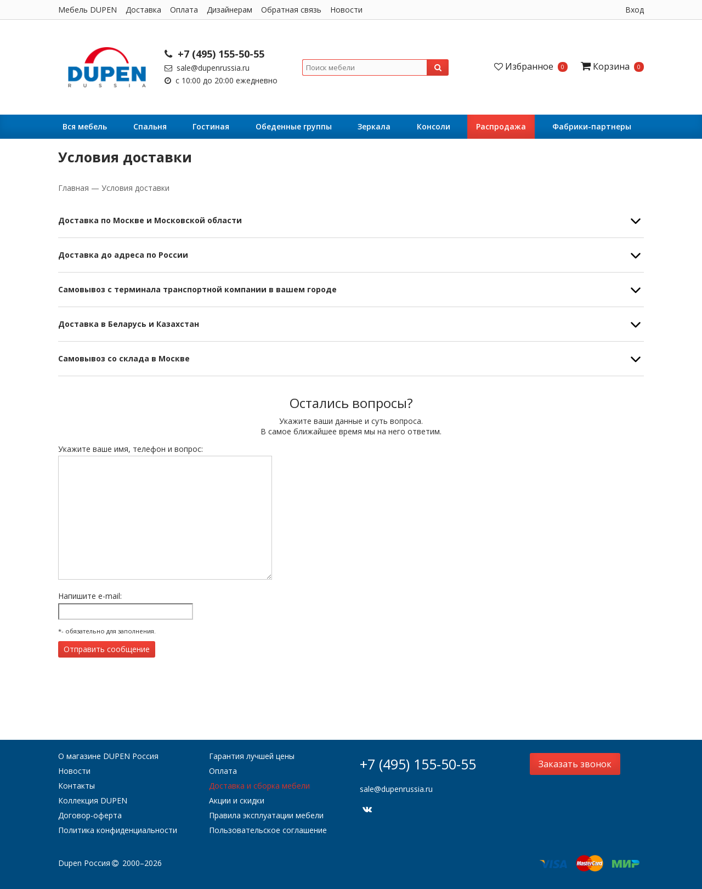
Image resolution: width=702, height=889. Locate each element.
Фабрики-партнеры (591, 126)
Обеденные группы (294, 126)
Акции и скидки (236, 800)
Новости (346, 9)
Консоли (433, 126)
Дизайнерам (229, 9)
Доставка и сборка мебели (259, 785)
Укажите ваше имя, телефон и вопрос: (130, 449)
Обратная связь (291, 9)
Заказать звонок (575, 764)
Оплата (184, 9)
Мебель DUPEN (87, 9)
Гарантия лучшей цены (252, 756)
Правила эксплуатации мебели (266, 815)
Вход (634, 9)
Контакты (76, 785)
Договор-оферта (90, 815)
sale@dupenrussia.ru (207, 68)
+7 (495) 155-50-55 (214, 53)
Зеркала (374, 126)
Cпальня (150, 126)
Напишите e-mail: (90, 596)
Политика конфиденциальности (117, 830)
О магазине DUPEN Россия (108, 756)
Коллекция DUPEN (92, 800)
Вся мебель (85, 126)
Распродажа (501, 126)
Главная (74, 188)
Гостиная (211, 126)
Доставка (143, 9)
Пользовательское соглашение (268, 830)
